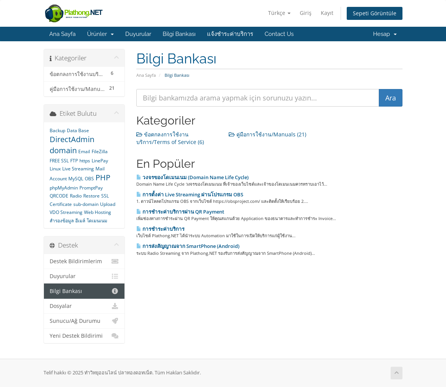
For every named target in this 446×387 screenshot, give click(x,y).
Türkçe (279, 12)
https (84, 160)
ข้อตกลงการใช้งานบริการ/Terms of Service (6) (170, 138)
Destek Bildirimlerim (84, 261)
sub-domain (86, 204)
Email (84, 151)
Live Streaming (78, 168)
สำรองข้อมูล (62, 220)
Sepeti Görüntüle (374, 13)
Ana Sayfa (62, 34)
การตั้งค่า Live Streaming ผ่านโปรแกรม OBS (189, 194)
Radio (76, 196)
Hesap (385, 34)
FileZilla (100, 151)
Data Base (78, 130)
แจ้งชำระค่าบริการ (230, 34)
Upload (107, 204)
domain (63, 150)
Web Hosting (97, 212)
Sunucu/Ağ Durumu (84, 320)
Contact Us (279, 34)
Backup (57, 130)
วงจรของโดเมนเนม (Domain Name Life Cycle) (192, 177)
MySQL (75, 178)
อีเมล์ (80, 220)
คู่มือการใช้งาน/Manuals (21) (267, 134)
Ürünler (100, 34)
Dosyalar (84, 306)
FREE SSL (59, 160)
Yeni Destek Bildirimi (84, 335)
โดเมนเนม (97, 220)
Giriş (306, 12)
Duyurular (138, 34)
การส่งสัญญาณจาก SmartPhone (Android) (187, 246)
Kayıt (327, 12)
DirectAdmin (72, 139)
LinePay (100, 160)
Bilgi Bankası (179, 34)
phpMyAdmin (64, 188)
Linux (55, 168)
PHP (102, 177)
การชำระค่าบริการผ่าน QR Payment (180, 211)
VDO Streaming (66, 212)
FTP (74, 160)
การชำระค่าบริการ (160, 228)
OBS (89, 178)
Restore (91, 196)
